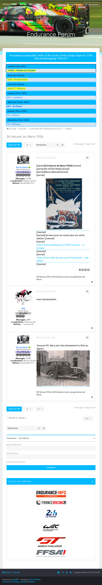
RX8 (23, 309)
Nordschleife (22, 167)
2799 (28, 179)
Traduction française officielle (14, 582)
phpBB (15, 579)
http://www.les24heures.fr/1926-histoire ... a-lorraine (61, 246)
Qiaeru (32, 582)
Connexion (11, 438)
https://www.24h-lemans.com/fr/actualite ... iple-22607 (63, 259)
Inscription (24, 438)
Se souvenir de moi (17, 462)
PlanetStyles (35, 579)
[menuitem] (23, 4)
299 (28, 320)
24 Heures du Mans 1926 (25, 136)
